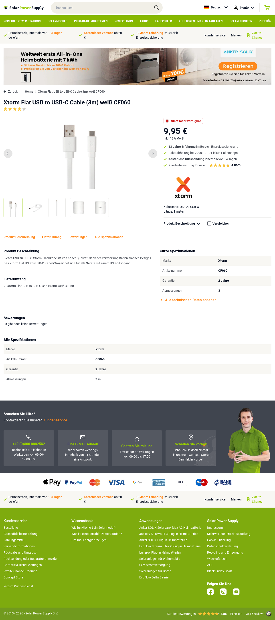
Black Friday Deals (219, 571)
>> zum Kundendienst (18, 586)
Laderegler (163, 21)
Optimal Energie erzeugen (89, 540)
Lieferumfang (51, 237)
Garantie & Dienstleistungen (23, 565)
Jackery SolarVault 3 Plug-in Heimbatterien (168, 534)
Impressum (215, 527)
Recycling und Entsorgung (225, 552)
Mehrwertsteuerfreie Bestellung (228, 534)
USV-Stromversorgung (154, 565)
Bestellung (11, 527)
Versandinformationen (19, 546)
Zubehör (265, 21)
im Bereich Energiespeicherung (157, 35)
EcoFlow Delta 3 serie (153, 577)
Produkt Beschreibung (184, 223)
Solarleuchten (241, 21)
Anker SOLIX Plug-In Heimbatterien (163, 540)
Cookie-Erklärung (219, 540)
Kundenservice (215, 35)
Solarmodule (57, 21)
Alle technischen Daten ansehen (188, 300)
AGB (210, 565)
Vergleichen (221, 223)
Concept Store (13, 577)
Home (29, 91)
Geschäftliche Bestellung (21, 534)
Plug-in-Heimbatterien (91, 21)
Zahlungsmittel (14, 540)
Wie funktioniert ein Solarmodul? (93, 527)
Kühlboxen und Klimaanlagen (201, 21)
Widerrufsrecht (217, 558)
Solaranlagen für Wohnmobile (159, 558)
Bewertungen (78, 237)
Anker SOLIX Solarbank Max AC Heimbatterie (170, 527)
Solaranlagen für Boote (155, 571)
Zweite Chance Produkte (20, 571)
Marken (236, 35)
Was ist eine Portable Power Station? (96, 534)
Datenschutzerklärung (222, 546)
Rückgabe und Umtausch (21, 552)
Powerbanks (124, 21)
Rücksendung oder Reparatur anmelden (31, 558)
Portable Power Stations (22, 21)
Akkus (144, 21)
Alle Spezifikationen (109, 237)
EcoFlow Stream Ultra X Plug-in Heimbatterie (169, 546)
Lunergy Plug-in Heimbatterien (160, 552)
